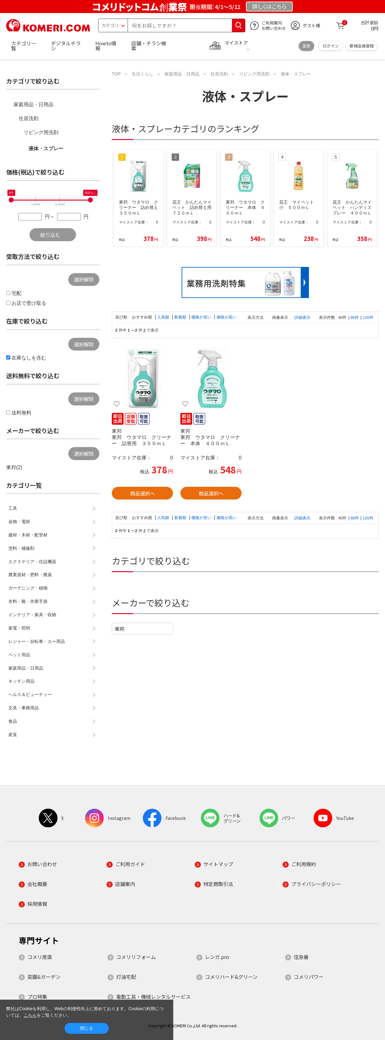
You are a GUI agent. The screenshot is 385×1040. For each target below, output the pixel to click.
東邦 (120, 628)
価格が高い (226, 317)
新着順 (181, 317)
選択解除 (84, 279)
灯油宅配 (126, 976)
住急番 (301, 956)
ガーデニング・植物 (28, 588)
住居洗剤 (28, 118)
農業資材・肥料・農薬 (30, 574)
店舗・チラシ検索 (148, 45)
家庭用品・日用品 (33, 104)
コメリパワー (309, 976)
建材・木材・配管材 (28, 534)
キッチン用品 (21, 681)
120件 (368, 317)
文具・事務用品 (23, 707)
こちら (30, 1015)
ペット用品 (19, 654)
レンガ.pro (217, 956)
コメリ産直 (39, 956)
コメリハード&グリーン (231, 976)
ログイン (331, 46)
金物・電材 (19, 521)
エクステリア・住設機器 (32, 561)
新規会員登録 (362, 46)
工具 (12, 508)
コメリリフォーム (136, 956)
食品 (12, 721)
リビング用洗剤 (41, 132)
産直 (12, 734)
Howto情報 (105, 45)
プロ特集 (37, 996)
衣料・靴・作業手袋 (28, 601)
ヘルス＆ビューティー (30, 694)
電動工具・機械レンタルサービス (153, 996)
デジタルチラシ (66, 45)
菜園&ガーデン (44, 976)
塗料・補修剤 (21, 548)
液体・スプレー (46, 148)
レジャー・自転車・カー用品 (36, 641)
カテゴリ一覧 (23, 45)
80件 (355, 317)
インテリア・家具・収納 (32, 614)
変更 (306, 46)
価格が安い (202, 317)
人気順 (163, 317)
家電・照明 (19, 628)
